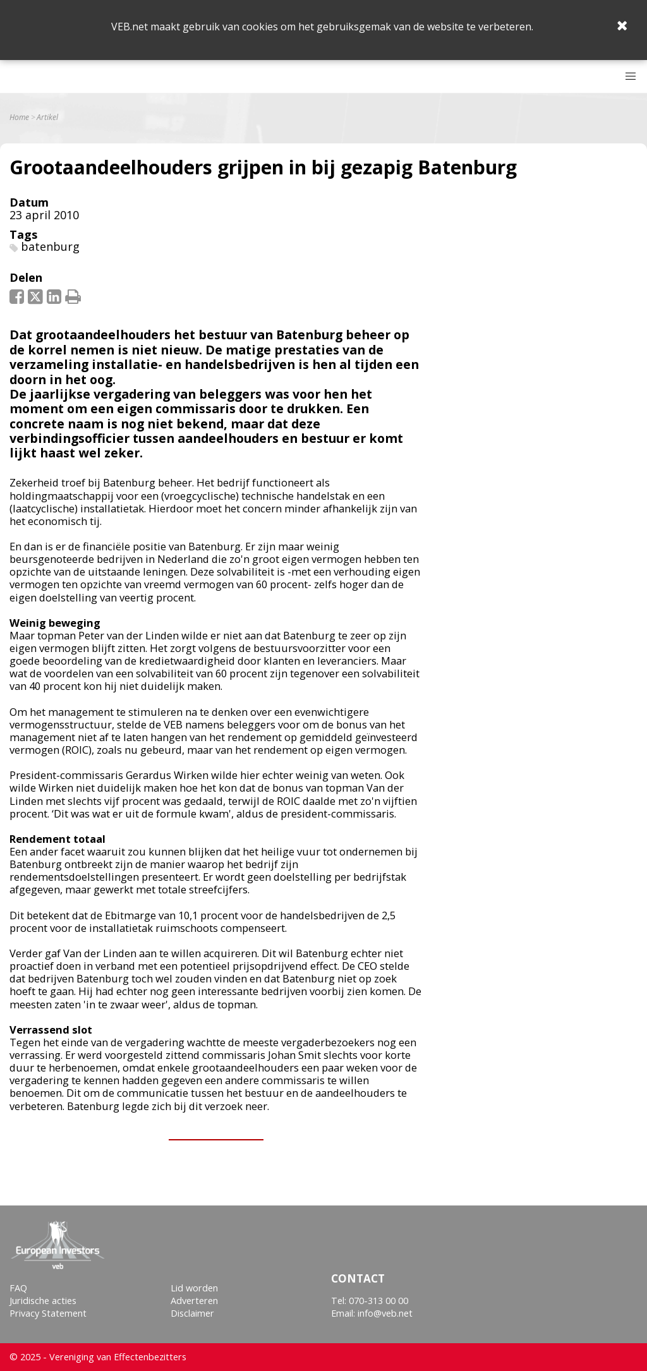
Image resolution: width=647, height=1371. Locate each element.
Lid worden (194, 1288)
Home (19, 117)
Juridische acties (42, 1301)
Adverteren (194, 1301)
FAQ (18, 1288)
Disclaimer (192, 1313)
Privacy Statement (48, 1313)
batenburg (50, 246)
